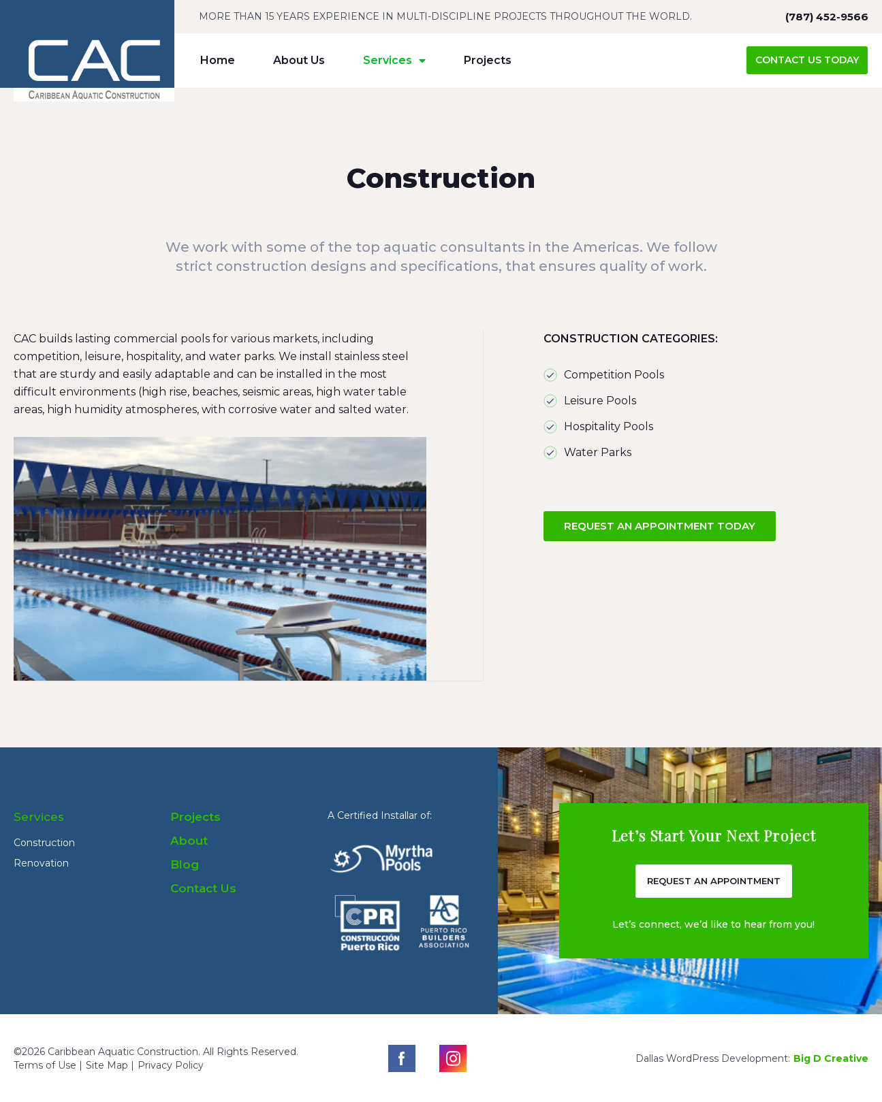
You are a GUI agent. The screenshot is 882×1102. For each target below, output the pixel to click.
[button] (807, 60)
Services (394, 60)
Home (217, 60)
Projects (487, 60)
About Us (299, 60)
